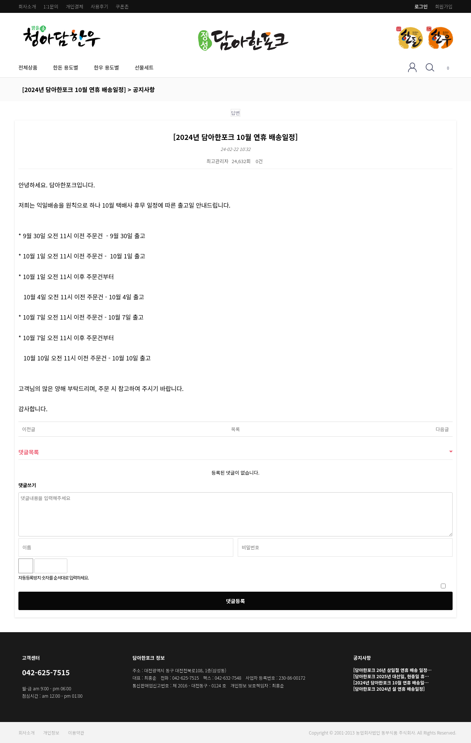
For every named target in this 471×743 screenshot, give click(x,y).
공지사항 (362, 657)
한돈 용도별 (65, 67)
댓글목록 (28, 452)
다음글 (442, 429)
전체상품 (28, 67)
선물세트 (144, 67)
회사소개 (27, 6)
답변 (235, 112)
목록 (235, 429)
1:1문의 (51, 6)
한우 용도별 (106, 67)
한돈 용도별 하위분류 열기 (82, 67)
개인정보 (51, 732)
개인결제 (75, 6)
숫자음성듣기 (76, 566)
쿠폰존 (122, 6)
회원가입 (444, 6)
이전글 (28, 429)
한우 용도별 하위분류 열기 (123, 67)
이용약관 (76, 732)
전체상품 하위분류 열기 (41, 67)
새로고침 (92, 566)
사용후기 (99, 6)
